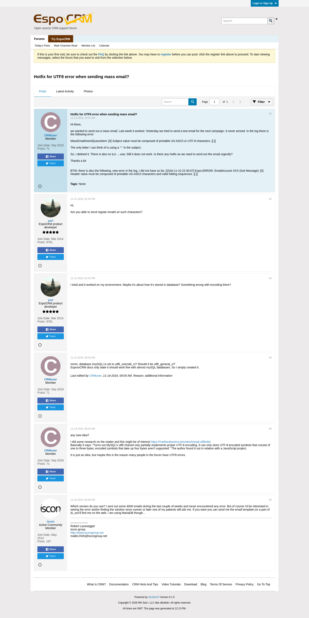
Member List (88, 45)
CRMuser (95, 375)
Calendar (104, 45)
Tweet (50, 163)
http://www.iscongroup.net (86, 532)
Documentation (119, 584)
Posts (42, 91)
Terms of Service (221, 584)
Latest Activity (65, 91)
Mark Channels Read (65, 45)
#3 (270, 278)
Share (50, 156)
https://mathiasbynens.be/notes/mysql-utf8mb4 (180, 441)
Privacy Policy (245, 584)
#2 (270, 199)
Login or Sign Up (265, 3)
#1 (270, 113)
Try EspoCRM (60, 39)
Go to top (263, 584)
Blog (203, 584)
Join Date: (44, 145)
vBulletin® (153, 597)
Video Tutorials (171, 584)
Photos (88, 91)
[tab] (42, 91)
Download (190, 584)
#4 (270, 357)
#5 (270, 428)
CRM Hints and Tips (145, 584)
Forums (39, 38)
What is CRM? (96, 584)
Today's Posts (42, 45)
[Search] (244, 21)
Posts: (42, 148)
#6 (270, 499)
